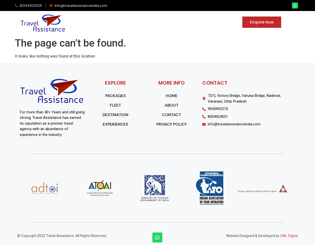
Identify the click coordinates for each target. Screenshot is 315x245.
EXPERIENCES (194, 23)
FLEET (130, 23)
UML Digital (289, 236)
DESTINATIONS (158, 23)
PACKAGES (105, 23)
